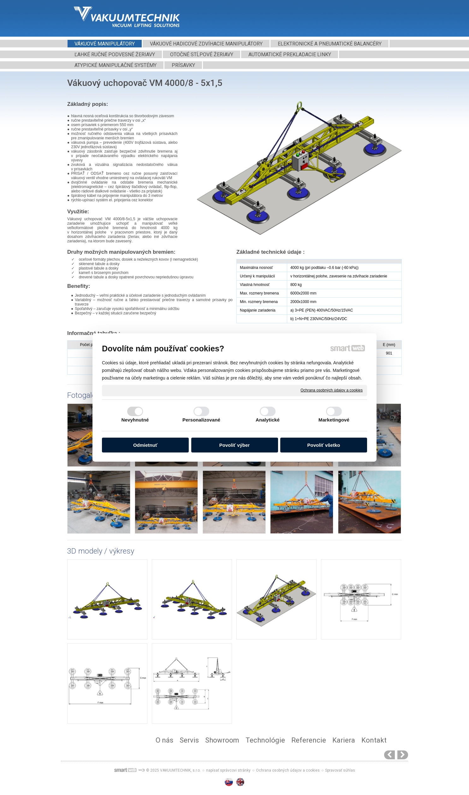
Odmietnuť (145, 445)
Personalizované (201, 419)
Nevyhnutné (135, 419)
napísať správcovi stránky (228, 770)
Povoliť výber (234, 445)
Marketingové (333, 419)
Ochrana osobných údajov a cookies (331, 390)
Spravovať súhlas (340, 770)
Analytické (268, 419)
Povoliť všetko (323, 445)
